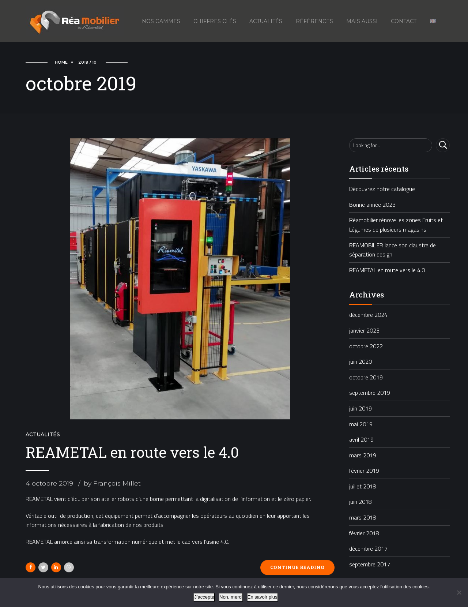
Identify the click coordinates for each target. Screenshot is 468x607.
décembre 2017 (368, 548)
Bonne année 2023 (372, 204)
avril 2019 (361, 439)
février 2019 (364, 470)
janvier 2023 (364, 330)
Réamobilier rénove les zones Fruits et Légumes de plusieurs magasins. (396, 225)
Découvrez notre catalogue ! (383, 188)
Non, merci (230, 597)
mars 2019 (362, 455)
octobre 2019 (366, 377)
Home (61, 62)
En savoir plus (263, 597)
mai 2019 (361, 424)
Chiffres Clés (214, 21)
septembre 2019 (369, 392)
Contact (403, 21)
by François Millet (112, 484)
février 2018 (364, 533)
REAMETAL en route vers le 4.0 (132, 452)
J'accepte (204, 597)
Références (314, 21)
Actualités (265, 21)
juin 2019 (360, 408)
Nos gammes (161, 21)
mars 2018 (362, 517)
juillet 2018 (362, 486)
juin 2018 (360, 501)
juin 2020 (360, 361)
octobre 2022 (366, 346)
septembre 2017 (369, 564)
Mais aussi (362, 21)
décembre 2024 (368, 314)
